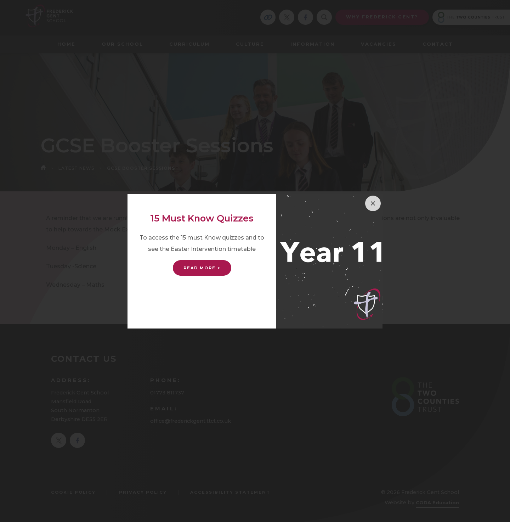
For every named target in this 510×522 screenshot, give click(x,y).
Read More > (202, 267)
